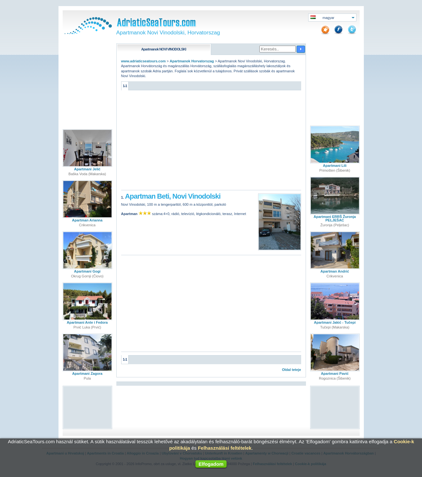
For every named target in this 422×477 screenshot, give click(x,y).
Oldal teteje (291, 370)
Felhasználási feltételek (225, 448)
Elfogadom (211, 464)
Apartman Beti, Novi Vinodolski (172, 196)
